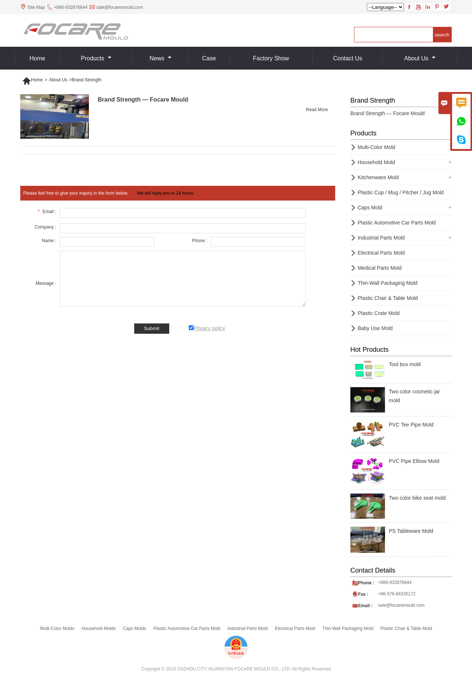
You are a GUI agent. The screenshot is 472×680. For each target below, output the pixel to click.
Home (37, 58)
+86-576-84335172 (397, 593)
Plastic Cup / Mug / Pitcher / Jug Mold (401, 192)
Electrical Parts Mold (381, 253)
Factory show (271, 58)
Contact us (347, 58)
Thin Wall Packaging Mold (347, 628)
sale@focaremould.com (119, 7)
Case (209, 58)
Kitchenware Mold (378, 177)
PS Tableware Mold (411, 531)
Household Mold (376, 162)
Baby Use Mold (375, 328)
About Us (419, 58)
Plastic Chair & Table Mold (388, 298)
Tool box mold (405, 364)
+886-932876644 (70, 7)
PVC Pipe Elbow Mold (414, 461)
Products (96, 58)
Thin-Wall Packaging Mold (387, 283)
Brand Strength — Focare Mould (387, 113)
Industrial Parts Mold (381, 238)
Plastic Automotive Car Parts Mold (397, 223)
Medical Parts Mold (380, 268)
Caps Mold (370, 207)
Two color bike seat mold (417, 498)
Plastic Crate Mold (379, 313)
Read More (317, 109)
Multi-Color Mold (376, 147)
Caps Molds (134, 628)
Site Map (36, 7)
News (160, 58)
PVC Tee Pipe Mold (411, 425)
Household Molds (98, 628)
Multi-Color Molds (57, 628)
